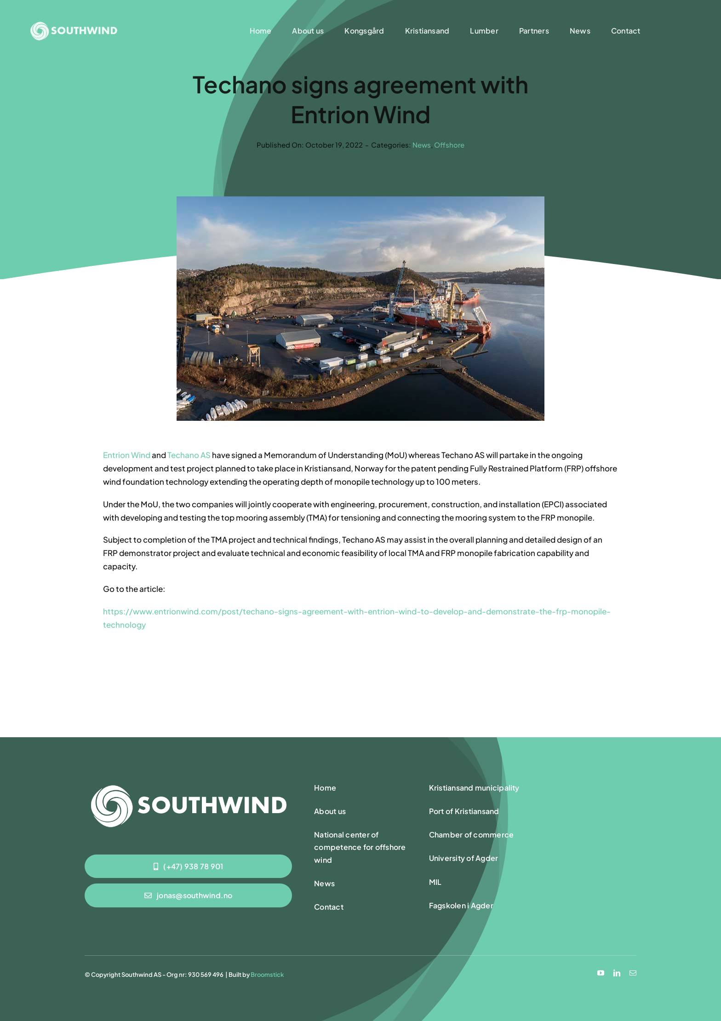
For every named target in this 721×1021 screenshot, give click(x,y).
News (421, 144)
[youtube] (600, 972)
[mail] (632, 972)
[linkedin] (616, 972)
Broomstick (267, 974)
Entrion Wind (126, 456)
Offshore (449, 144)
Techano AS (189, 456)
